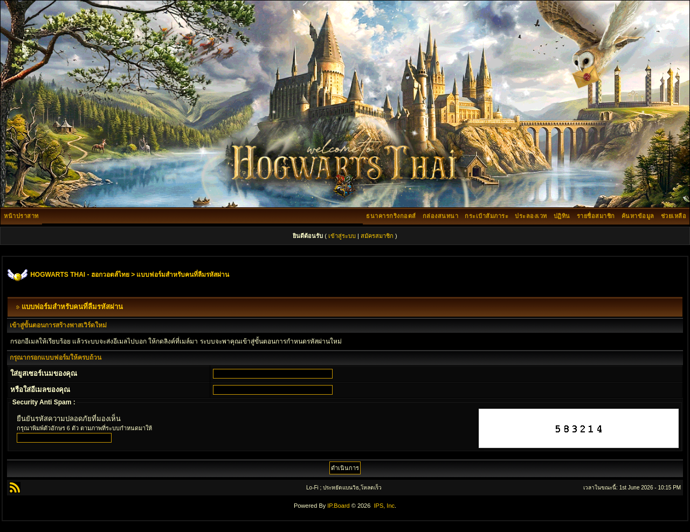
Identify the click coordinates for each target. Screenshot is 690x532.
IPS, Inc (384, 505)
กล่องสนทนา (441, 216)
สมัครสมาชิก (377, 236)
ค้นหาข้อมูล (638, 216)
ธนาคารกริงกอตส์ (391, 216)
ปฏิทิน (562, 216)
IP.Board (338, 505)
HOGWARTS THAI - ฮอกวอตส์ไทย (79, 274)
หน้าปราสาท (21, 216)
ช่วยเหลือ (674, 216)
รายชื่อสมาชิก (596, 216)
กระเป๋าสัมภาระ (486, 216)
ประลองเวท (531, 216)
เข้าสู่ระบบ (342, 236)
